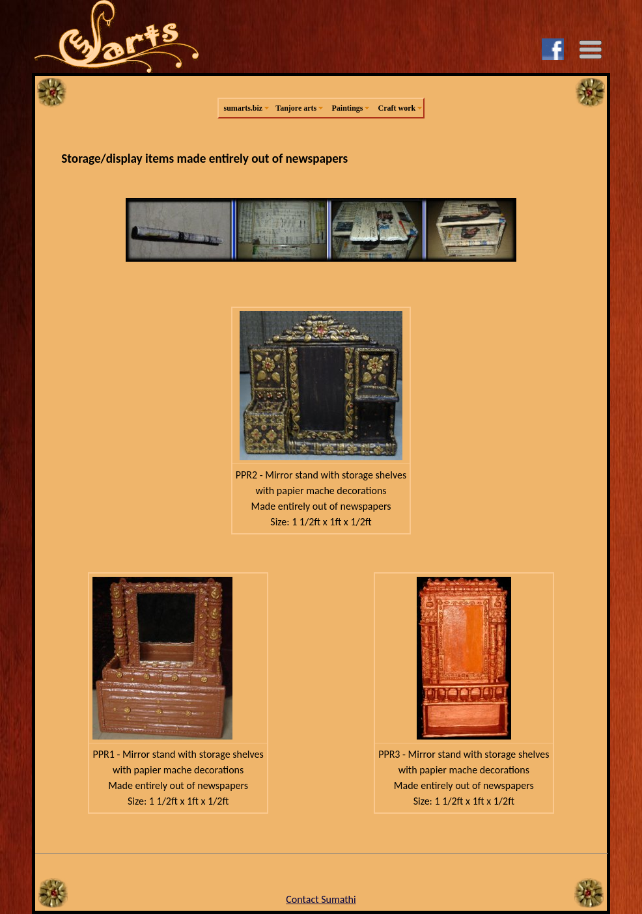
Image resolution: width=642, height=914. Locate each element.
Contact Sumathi (321, 899)
